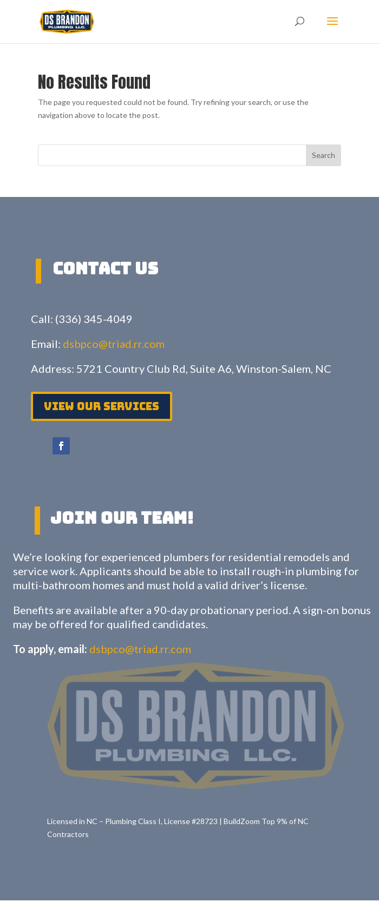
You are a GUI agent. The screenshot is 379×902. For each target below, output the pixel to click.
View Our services (101, 406)
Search (323, 155)
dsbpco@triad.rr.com (114, 343)
